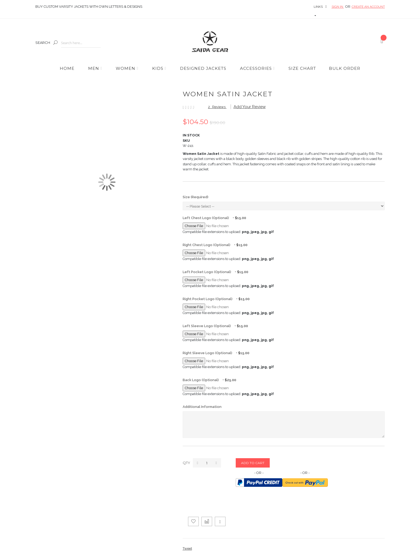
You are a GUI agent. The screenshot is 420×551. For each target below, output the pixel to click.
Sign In (338, 7)
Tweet (187, 548)
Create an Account (368, 7)
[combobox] (81, 43)
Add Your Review (250, 106)
